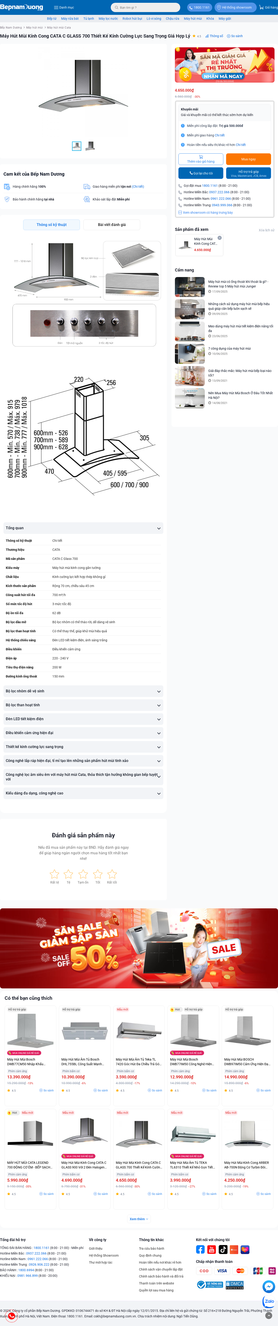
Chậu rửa (172, 18)
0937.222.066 (219, 192)
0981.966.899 (27, 1276)
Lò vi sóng (154, 18)
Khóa (210, 18)
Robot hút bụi (132, 18)
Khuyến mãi (189, 109)
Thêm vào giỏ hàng (201, 159)
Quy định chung (150, 1255)
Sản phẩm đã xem (191, 229)
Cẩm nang (184, 270)
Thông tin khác (151, 1240)
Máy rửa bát (70, 18)
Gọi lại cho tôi (203, 174)
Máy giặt (225, 18)
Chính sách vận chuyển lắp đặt (161, 1269)
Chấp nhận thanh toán (214, 1261)
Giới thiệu (95, 1248)
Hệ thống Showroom (104, 1255)
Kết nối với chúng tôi (213, 1240)
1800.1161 (202, 7)
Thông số (216, 36)
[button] (159, 51)
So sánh (237, 36)
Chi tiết (220, 136)
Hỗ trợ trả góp (248, 174)
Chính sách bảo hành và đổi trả (161, 1276)
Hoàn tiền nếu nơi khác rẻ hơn (160, 1262)
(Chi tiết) (138, 186)
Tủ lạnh (88, 18)
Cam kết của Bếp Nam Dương (33, 174)
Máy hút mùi (193, 18)
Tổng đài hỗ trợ (12, 1240)
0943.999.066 (222, 205)
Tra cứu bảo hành (151, 1248)
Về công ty (97, 1240)
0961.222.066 (221, 199)
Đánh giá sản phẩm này (83, 835)
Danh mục (64, 7)
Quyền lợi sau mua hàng (156, 1290)
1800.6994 (26, 1270)
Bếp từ (52, 18)
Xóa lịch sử (267, 230)
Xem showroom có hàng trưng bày (205, 213)
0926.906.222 (39, 1264)
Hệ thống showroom (234, 7)
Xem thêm (137, 1219)
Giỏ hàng (268, 7)
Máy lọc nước (108, 18)
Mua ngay (248, 159)
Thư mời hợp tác (100, 1262)
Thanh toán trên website (156, 1283)
